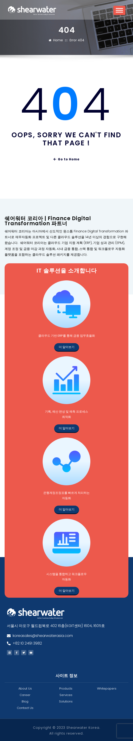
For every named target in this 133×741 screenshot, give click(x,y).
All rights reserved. (66, 732)
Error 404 (77, 40)
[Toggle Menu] (119, 12)
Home (58, 40)
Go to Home (66, 159)
